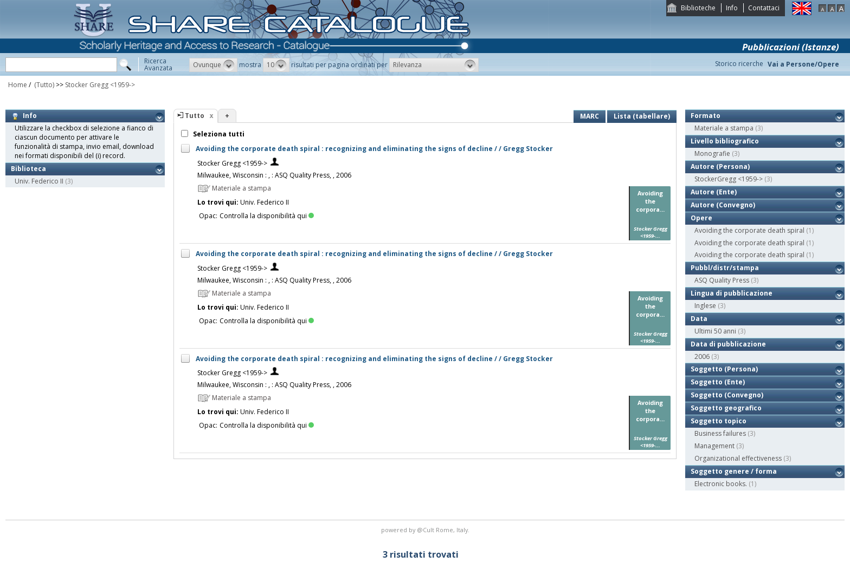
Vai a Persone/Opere (803, 64)
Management (714, 445)
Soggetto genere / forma (734, 471)
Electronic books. (720, 483)
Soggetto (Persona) (724, 369)
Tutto (194, 115)
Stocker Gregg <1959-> (100, 84)
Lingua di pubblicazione (731, 293)
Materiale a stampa (724, 128)
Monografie (712, 153)
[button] (213, 65)
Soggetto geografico (726, 408)
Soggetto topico (718, 421)
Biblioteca (28, 168)
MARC (589, 116)
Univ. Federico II (39, 181)
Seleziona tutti (217, 134)
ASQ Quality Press (721, 280)
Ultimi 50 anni (715, 331)
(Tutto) (43, 84)
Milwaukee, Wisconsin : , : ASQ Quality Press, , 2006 (274, 175)
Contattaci (764, 7)
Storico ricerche (739, 63)
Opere (701, 218)
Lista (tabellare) (642, 116)
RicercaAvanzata (158, 64)
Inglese (705, 305)
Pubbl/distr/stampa (725, 267)
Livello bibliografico (725, 141)
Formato (705, 115)
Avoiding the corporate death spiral (749, 230)
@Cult (426, 530)
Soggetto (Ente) (718, 382)
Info (732, 7)
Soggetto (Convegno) (727, 395)
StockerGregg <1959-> (728, 179)
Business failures (720, 433)
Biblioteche (698, 7)
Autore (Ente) (714, 192)
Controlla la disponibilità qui (267, 215)
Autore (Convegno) (723, 205)
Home (17, 84)
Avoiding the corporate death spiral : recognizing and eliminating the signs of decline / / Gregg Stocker (374, 148)
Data (699, 318)
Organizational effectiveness (738, 458)
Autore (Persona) (720, 166)
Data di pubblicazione (728, 344)
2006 (702, 356)
